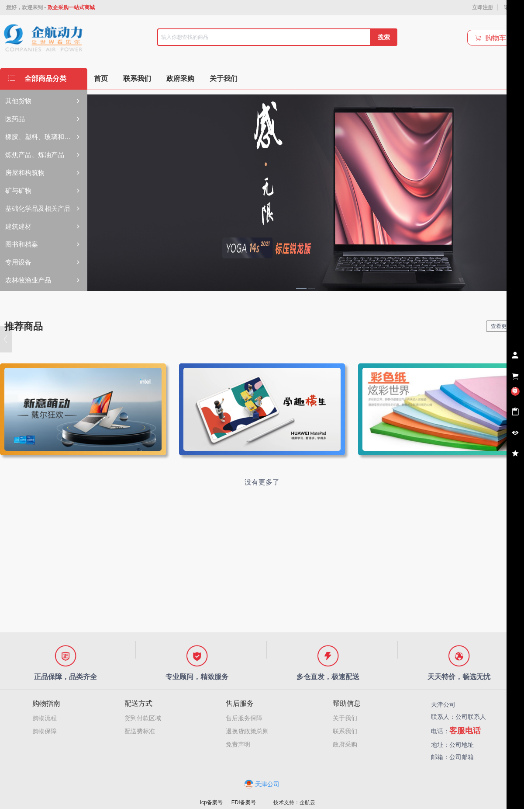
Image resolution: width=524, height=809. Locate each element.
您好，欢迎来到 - (50, 7)
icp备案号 (211, 802)
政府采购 (345, 744)
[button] (6, 339)
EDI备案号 (243, 802)
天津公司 (262, 784)
